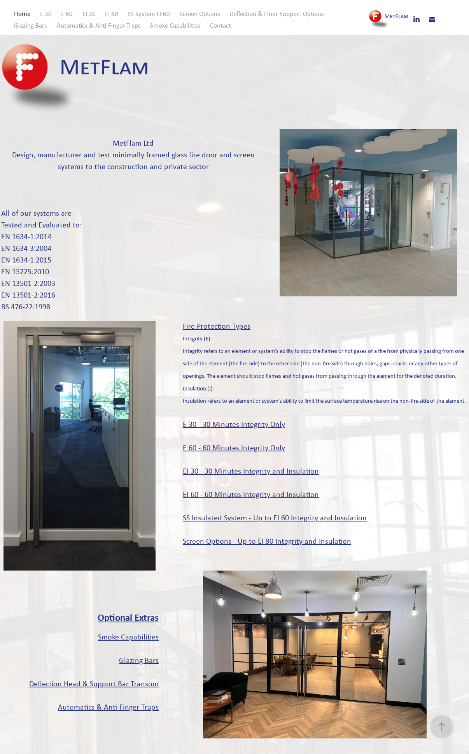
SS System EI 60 (149, 13)
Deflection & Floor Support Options (276, 13)
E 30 (46, 13)
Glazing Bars (30, 25)
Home (22, 13)
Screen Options (200, 13)
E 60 (67, 13)
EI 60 (111, 13)
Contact (220, 25)
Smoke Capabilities (175, 25)
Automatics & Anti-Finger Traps (99, 25)
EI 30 (89, 13)
